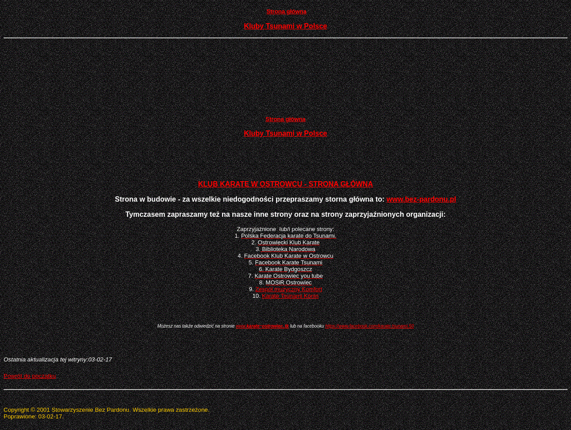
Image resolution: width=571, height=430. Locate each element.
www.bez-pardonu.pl (421, 199)
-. (262, 325)
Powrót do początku (30, 376)
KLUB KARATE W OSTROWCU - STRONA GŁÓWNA (285, 184)
